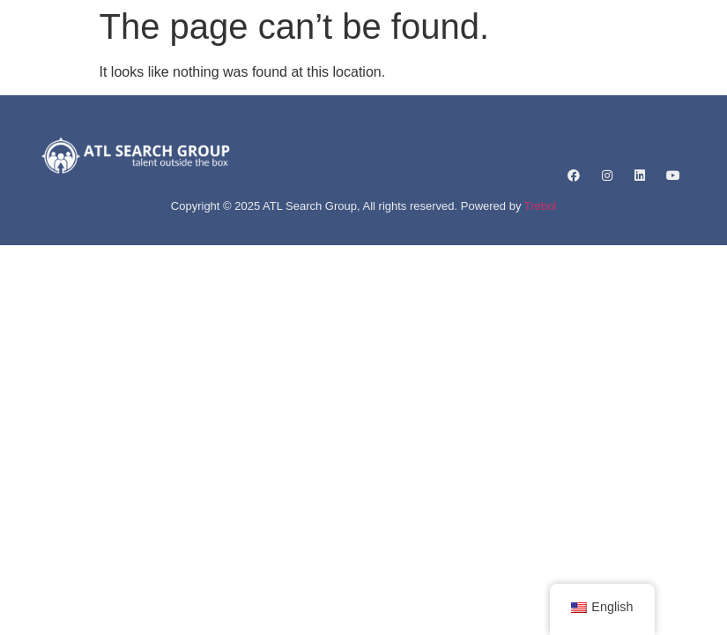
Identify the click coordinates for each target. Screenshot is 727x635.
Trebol (540, 206)
